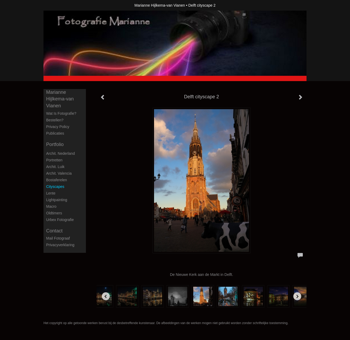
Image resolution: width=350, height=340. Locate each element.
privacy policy (57, 127)
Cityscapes (55, 186)
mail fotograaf (58, 238)
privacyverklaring (60, 245)
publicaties (55, 133)
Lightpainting (56, 200)
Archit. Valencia (59, 173)
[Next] (297, 296)
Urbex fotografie (60, 220)
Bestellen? (54, 120)
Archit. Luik (55, 167)
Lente (50, 193)
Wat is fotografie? (61, 113)
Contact (54, 230)
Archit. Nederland (60, 153)
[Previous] (106, 296)
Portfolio (55, 144)
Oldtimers (54, 213)
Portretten (54, 160)
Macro (51, 206)
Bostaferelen (56, 180)
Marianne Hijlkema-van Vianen (159, 5)
